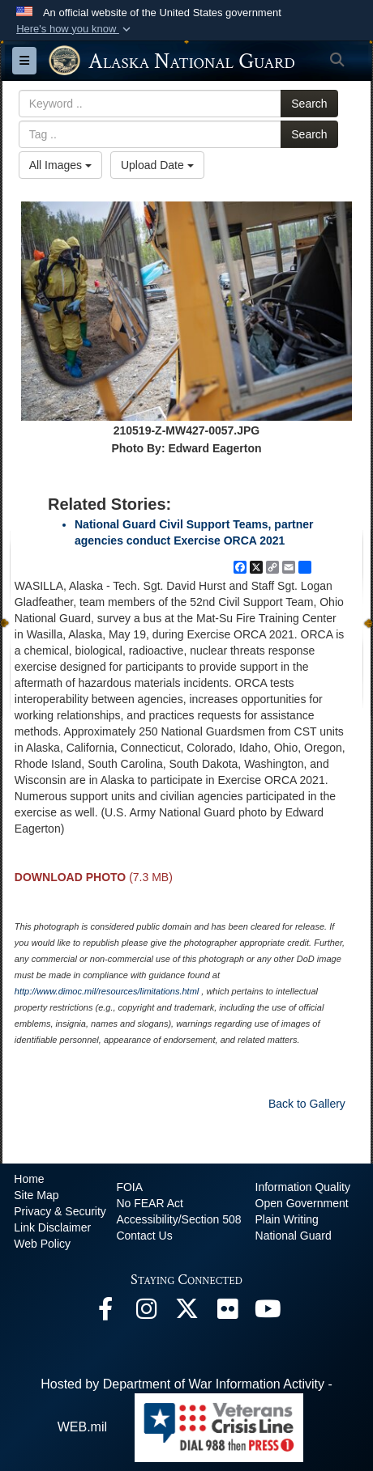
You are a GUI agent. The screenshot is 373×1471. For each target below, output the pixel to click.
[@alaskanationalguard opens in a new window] (146, 1313)
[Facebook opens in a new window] (105, 1313)
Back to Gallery (306, 1103)
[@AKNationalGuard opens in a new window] (186, 1313)
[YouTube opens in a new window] (267, 1313)
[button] (75, 29)
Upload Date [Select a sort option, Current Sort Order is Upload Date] (157, 165)
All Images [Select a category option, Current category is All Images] (60, 165)
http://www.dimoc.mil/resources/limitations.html (107, 991)
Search (309, 103)
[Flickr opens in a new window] (227, 1313)
